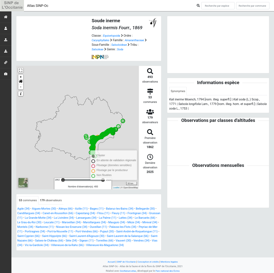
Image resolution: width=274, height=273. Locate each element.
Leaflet (116, 187)
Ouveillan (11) (146, 227)
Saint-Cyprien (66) (94, 236)
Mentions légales (171, 261)
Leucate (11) (86, 222)
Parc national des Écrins (168, 270)
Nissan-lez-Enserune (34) (118, 227)
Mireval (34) (49, 227)
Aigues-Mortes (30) (46, 209)
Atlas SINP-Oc (37, 6)
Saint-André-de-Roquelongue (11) (57, 236)
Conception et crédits (148, 261)
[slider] (63, 180)
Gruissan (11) (34, 218)
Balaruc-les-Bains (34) (127, 209)
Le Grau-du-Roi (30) (63, 222)
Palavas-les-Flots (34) (32, 232)
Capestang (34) (98, 213)
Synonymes (178, 91)
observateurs (53, 200)
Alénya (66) (69, 209)
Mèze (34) (32, 227)
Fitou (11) (117, 213)
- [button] (21, 87)
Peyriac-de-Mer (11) (62, 232)
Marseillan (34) (108, 222)
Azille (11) (86, 209)
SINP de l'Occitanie (125, 261)
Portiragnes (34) (89, 232)
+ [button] (21, 77)
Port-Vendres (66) (144, 232)
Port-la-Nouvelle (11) (116, 232)
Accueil (109, 261)
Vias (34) (101, 245)
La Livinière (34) (88, 218)
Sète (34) (152, 241)
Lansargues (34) (112, 218)
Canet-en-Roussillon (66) (69, 213)
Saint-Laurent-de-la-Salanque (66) (61, 241)
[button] (20, 82)
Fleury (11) (134, 213)
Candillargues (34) (37, 213)
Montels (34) (68, 227)
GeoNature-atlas (127, 270)
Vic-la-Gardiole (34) (122, 245)
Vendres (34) (83, 245)
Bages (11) (102, 209)
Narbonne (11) (89, 227)
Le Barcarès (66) (36, 222)
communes (28, 200)
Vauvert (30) (64, 245)
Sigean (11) (25, 245)
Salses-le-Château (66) (128, 241)
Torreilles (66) (44, 245)
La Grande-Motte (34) (60, 218)
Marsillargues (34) (132, 222)
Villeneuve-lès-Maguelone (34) (53, 250)
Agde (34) (24, 209)
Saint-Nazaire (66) (98, 241)
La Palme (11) (134, 218)
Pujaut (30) (24, 236)
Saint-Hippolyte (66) (121, 236)
